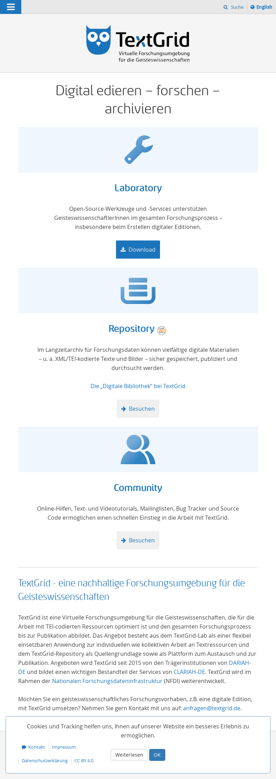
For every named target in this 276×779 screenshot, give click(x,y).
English (265, 8)
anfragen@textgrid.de (211, 708)
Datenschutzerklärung (45, 760)
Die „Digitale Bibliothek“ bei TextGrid (138, 386)
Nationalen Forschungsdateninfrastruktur (107, 681)
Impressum (64, 747)
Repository (131, 329)
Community (138, 488)
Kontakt (36, 747)
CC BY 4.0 (83, 760)
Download (142, 249)
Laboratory (138, 188)
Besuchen (142, 409)
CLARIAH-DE (189, 672)
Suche (237, 7)
